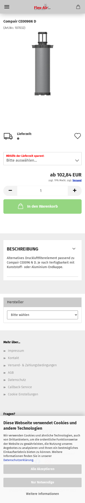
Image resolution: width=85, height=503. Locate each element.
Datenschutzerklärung (18, 460)
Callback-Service (20, 387)
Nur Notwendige (42, 482)
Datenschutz (17, 380)
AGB (11, 373)
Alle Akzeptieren (42, 469)
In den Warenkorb (37, 206)
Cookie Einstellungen (23, 394)
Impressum (16, 351)
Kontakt (13, 358)
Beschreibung (22, 249)
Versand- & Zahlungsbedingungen (32, 365)
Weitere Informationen (42, 494)
